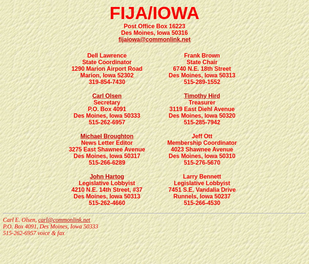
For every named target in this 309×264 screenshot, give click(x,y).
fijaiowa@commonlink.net (154, 39)
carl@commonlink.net (64, 220)
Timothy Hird (202, 96)
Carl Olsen (106, 96)
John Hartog (107, 176)
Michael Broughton (106, 136)
